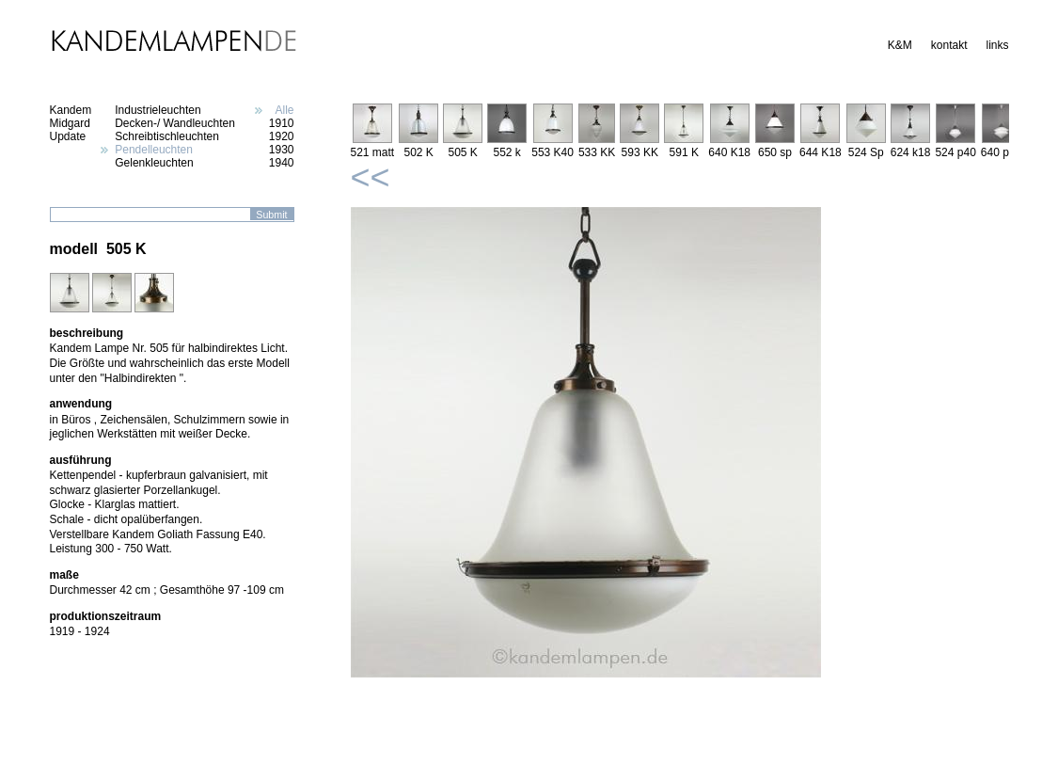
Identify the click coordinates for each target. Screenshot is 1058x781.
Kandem (71, 110)
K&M (900, 45)
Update (68, 136)
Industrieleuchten (157, 110)
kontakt (949, 45)
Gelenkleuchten (154, 162)
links (997, 45)
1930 (281, 149)
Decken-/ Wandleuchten (175, 123)
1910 (281, 123)
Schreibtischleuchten (167, 136)
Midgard (70, 123)
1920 (281, 136)
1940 (281, 162)
